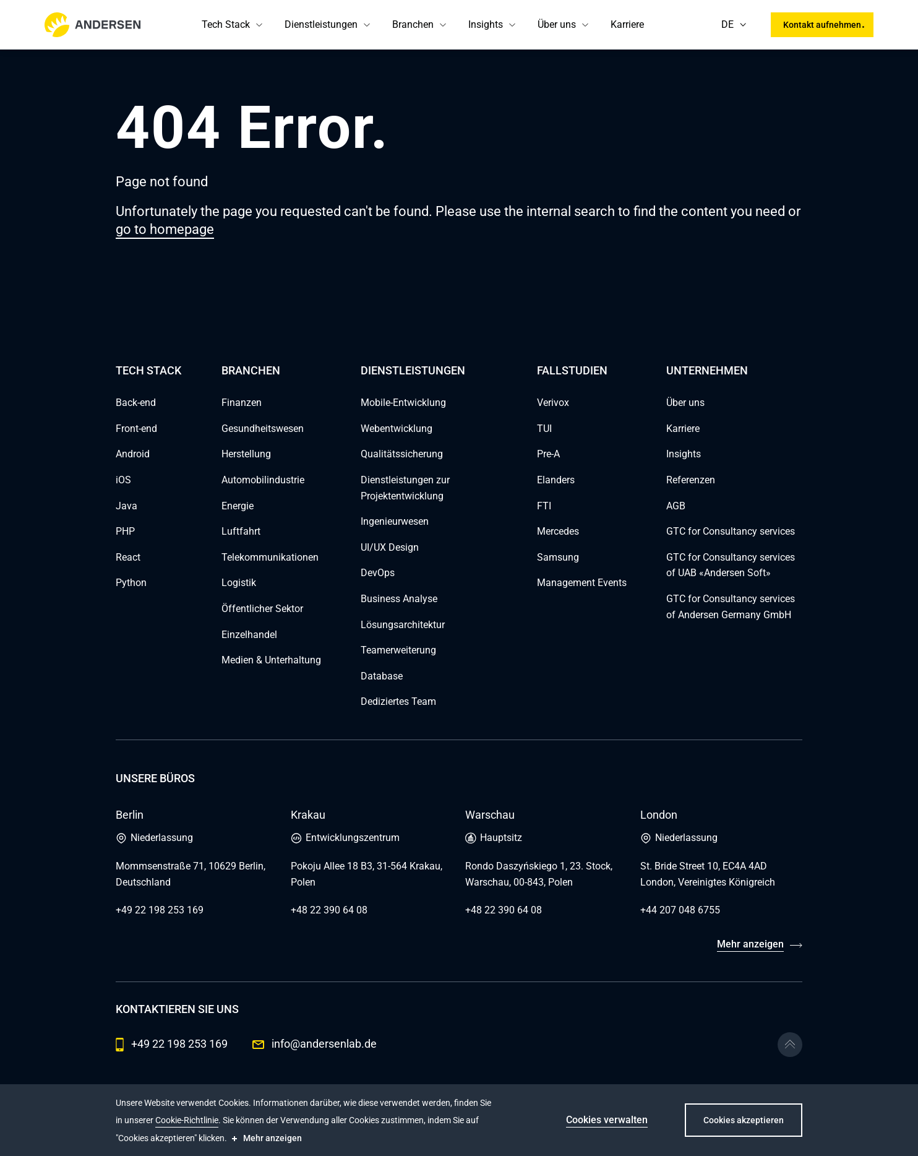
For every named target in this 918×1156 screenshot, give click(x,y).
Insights (485, 24)
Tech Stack (226, 24)
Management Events (582, 583)
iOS (123, 480)
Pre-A (548, 454)
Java (126, 506)
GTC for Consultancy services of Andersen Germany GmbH (730, 607)
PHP (125, 531)
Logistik (238, 583)
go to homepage (165, 229)
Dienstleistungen (321, 24)
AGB (675, 506)
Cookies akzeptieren (743, 1120)
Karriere (627, 24)
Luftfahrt (240, 531)
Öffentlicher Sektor (262, 609)
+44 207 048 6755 (680, 910)
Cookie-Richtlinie (186, 1120)
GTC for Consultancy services (730, 531)
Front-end (136, 428)
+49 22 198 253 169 (160, 910)
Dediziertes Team (398, 701)
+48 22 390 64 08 (329, 910)
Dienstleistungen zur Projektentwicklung (405, 488)
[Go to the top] (790, 1044)
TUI (544, 428)
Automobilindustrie (262, 480)
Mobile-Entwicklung (403, 402)
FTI (544, 506)
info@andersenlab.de (314, 1043)
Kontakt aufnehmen (822, 25)
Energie (237, 506)
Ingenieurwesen (395, 521)
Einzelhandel (249, 635)
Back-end (136, 402)
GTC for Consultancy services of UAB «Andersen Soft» (730, 565)
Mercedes (558, 531)
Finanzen (241, 402)
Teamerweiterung (398, 650)
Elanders (556, 480)
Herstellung (246, 454)
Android (133, 454)
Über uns (557, 24)
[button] (259, 25)
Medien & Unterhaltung (271, 660)
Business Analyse (399, 599)
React (128, 557)
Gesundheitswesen (262, 428)
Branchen (413, 24)
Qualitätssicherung (402, 454)
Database (382, 676)
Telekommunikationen (270, 557)
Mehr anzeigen (750, 944)
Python (131, 583)
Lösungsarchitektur (403, 625)
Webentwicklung (396, 428)
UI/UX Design (390, 547)
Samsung (558, 557)
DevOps (378, 573)
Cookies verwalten (607, 1120)
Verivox (553, 402)
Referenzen (690, 480)
